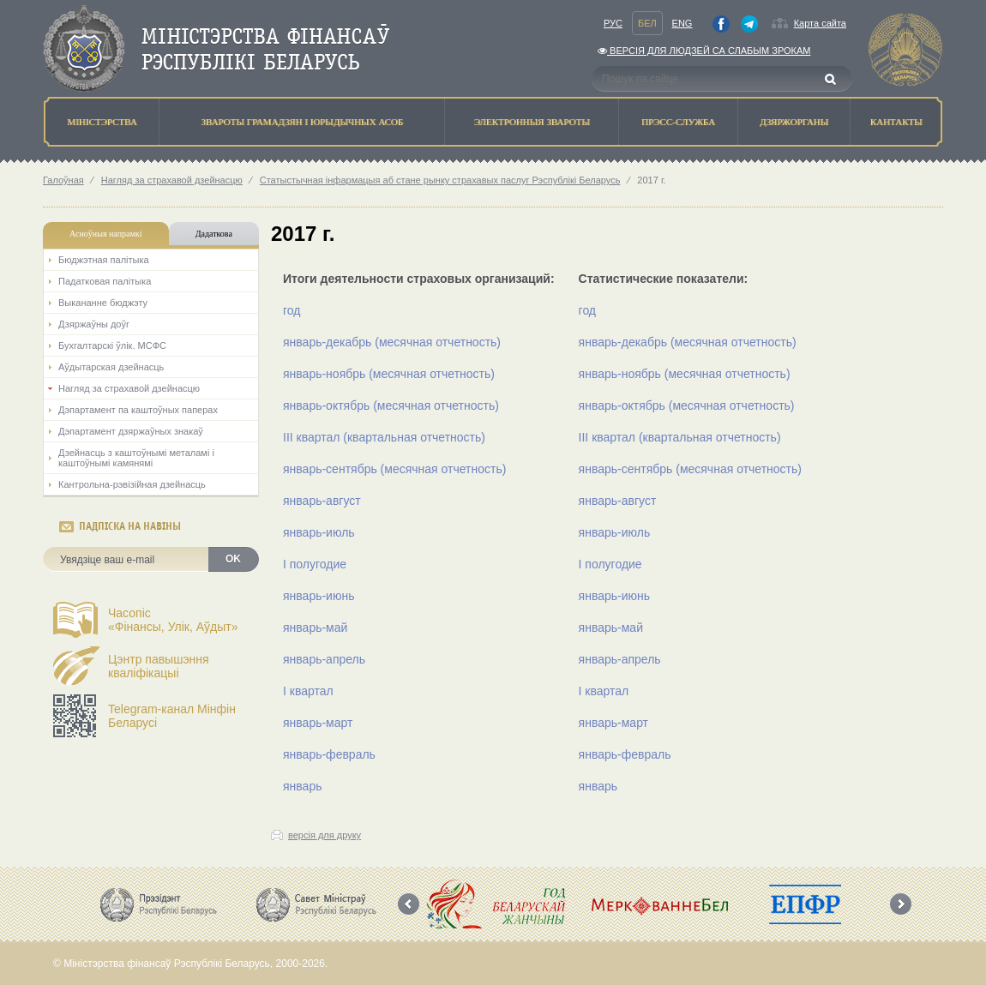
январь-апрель (324, 659)
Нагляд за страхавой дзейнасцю (172, 180)
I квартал (308, 691)
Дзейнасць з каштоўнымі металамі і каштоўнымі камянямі (136, 457)
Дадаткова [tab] (213, 233)
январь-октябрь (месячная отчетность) (391, 405)
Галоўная (63, 180)
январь (302, 786)
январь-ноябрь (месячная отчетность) (389, 374)
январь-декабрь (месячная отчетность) (392, 342)
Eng (682, 23)
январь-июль (319, 532)
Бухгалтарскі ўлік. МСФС (112, 345)
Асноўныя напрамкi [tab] (105, 233)
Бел (647, 23)
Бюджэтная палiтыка (103, 260)
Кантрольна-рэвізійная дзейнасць (132, 484)
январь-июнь (318, 596)
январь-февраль (329, 754)
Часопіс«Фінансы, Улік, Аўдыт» (173, 620)
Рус (613, 23)
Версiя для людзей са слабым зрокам (704, 50)
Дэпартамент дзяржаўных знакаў (130, 431)
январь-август (322, 501)
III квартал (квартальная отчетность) (384, 437)
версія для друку (324, 835)
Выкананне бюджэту (102, 302)
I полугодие (314, 564)
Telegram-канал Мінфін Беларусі (172, 716)
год (291, 310)
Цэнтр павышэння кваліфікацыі (158, 666)
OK (233, 559)
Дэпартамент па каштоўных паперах (138, 410)
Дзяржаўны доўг (93, 324)
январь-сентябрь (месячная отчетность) (394, 469)
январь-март (317, 723)
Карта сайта (820, 23)
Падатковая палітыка (104, 281)
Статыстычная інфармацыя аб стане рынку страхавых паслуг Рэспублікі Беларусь (440, 180)
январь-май (315, 627)
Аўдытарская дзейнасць (111, 367)
